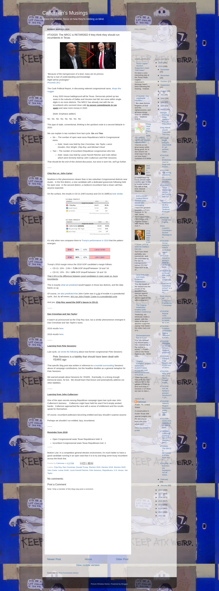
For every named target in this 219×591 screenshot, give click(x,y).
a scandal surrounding (103, 365)
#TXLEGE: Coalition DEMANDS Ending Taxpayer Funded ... (166, 332)
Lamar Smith (63, 470)
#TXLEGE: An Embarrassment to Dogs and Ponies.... (165, 161)
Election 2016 (94, 467)
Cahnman (142, 402)
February (164, 479)
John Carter (52, 470)
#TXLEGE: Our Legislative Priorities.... (142, 98)
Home (88, 559)
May (163, 102)
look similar (117, 194)
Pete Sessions (95, 470)
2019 (160, 66)
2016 (160, 497)
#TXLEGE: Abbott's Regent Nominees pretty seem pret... (165, 408)
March (163, 109)
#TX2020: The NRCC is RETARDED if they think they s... (165, 453)
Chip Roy (58, 467)
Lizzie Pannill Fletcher (79, 470)
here (61, 328)
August (164, 91)
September (165, 85)
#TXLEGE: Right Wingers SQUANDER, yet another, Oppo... (166, 145)
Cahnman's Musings (65, 13)
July (162, 95)
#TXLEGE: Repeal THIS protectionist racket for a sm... (165, 317)
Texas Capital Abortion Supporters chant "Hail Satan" (142, 66)
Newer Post (54, 559)
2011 (160, 516)
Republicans (107, 470)
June (163, 98)
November (165, 75)
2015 (160, 501)
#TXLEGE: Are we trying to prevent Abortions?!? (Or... (166, 392)
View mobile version (88, 565)
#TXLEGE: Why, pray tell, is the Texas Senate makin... (165, 377)
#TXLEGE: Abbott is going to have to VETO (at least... (165, 261)
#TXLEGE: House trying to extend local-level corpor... (165, 246)
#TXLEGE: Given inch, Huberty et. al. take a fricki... (166, 423)
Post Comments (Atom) (68, 573)
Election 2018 (107, 467)
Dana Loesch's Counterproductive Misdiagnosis (166, 231)
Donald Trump (82, 467)
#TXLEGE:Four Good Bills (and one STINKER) (165, 275)
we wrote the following (68, 352)
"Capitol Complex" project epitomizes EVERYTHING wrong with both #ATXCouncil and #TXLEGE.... (143, 368)
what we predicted (69, 285)
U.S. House (119, 470)
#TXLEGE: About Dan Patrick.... (165, 220)
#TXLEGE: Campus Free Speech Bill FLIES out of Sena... (166, 362)
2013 (160, 508)
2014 (160, 505)
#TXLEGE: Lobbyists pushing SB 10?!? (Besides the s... (165, 437)
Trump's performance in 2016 (95, 240)
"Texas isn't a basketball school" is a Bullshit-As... (166, 288)
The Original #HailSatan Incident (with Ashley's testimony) (143, 308)
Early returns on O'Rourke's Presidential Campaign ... (166, 302)
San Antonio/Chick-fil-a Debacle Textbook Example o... (166, 207)
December (165, 70)
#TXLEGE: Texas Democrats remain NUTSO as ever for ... (165, 191)
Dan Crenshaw (69, 467)
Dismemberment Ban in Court (143, 336)
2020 (160, 63)
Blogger (124, 584)
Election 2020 (120, 467)
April (163, 106)
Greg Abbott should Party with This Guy (165, 131)
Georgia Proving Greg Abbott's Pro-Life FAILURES (165, 118)
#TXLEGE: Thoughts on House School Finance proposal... (165, 347)
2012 (160, 512)
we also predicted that (68, 293)
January (164, 485)
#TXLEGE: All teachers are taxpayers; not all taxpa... (166, 469)
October (164, 81)
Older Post (122, 559)
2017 (160, 494)
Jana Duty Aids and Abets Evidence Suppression (142, 278)
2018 (160, 490)
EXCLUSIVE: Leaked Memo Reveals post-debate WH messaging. (141, 200)
